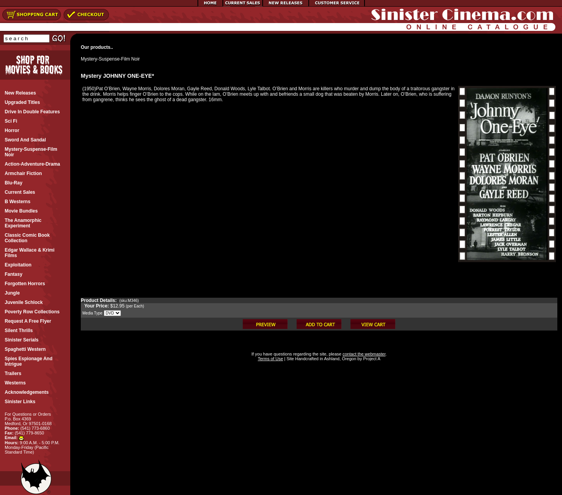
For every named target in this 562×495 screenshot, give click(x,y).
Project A (371, 358)
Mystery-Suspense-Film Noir (110, 59)
